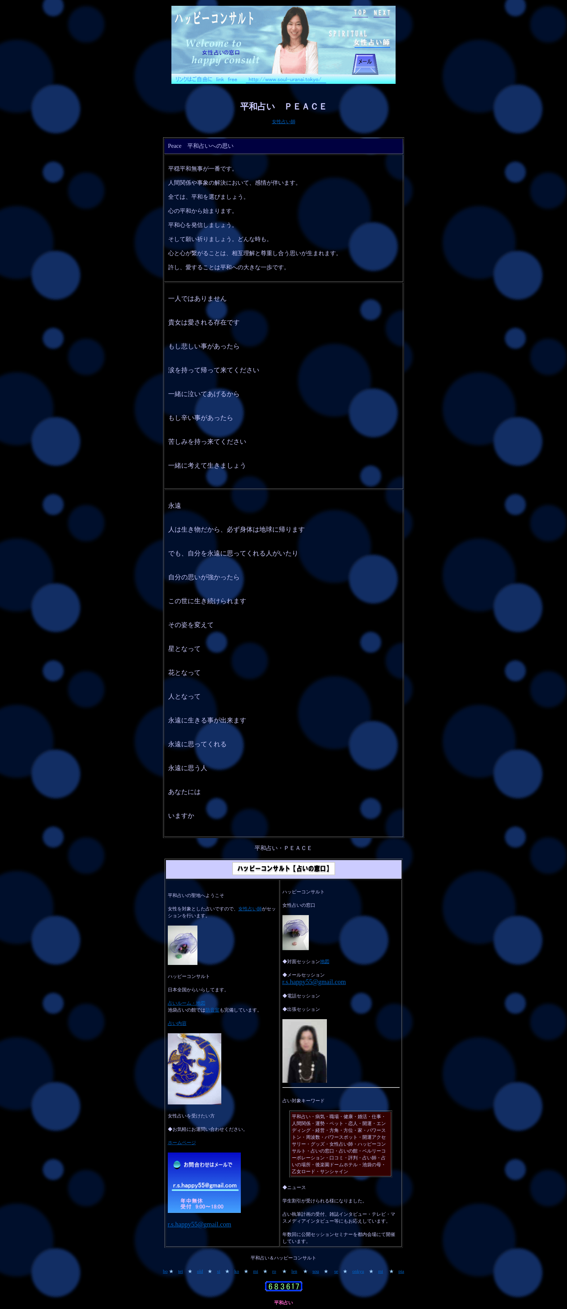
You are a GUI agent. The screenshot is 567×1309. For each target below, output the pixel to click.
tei (180, 1271)
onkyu (358, 1271)
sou (315, 1271)
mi (255, 1271)
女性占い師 (283, 121)
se (336, 1271)
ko (236, 1271)
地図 (324, 961)
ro (274, 1271)
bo (165, 1271)
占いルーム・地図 (186, 1003)
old (200, 1271)
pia (401, 1271)
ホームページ (182, 1142)
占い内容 (177, 1023)
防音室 (212, 1010)
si (218, 1271)
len (294, 1271)
